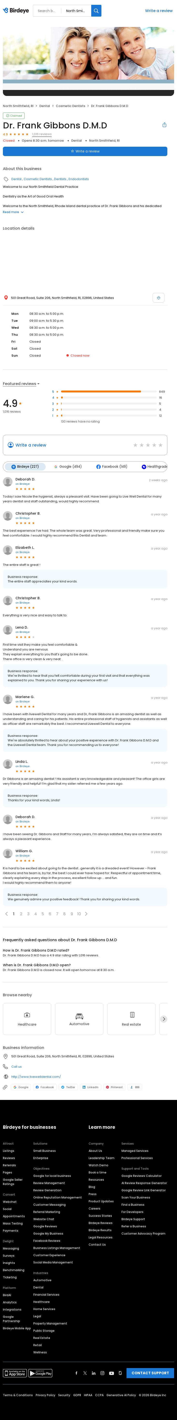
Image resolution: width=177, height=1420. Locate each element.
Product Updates (101, 1201)
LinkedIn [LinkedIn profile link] (91, 1087)
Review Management (49, 1182)
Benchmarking (13, 1270)
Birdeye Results (100, 1230)
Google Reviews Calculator (141, 1175)
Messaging (11, 1248)
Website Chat (43, 1219)
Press (93, 1194)
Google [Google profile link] (21, 1087)
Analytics (10, 1302)
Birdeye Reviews (101, 1222)
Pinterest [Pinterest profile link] (114, 1087)
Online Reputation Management (57, 1197)
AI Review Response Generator (144, 1182)
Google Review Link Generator (143, 1190)
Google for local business (52, 1175)
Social (7, 1208)
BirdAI (7, 1295)
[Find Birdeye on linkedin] (94, 1373)
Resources (96, 1179)
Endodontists (79, 179)
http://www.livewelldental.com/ (36, 1076)
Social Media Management (53, 1262)
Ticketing (10, 1277)
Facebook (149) (110, 466)
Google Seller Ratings (12, 1181)
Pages (7, 1172)
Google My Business (48, 1233)
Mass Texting (13, 1223)
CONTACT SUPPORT (150, 1372)
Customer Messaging (49, 1204)
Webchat (10, 1201)
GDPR (77, 1395)
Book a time (97, 1172)
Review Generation (47, 1190)
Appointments (14, 1216)
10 (79, 913)
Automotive (42, 1280)
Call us (16, 1066)
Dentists (60, 179)
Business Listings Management (56, 1247)
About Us (95, 1150)
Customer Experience (49, 1255)
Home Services (44, 1308)
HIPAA (88, 1395)
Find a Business (132, 1204)
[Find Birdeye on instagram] (102, 1373)
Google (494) (67, 466)
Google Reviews (45, 1226)
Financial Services (46, 1294)
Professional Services (137, 1157)
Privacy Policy (45, 1395)
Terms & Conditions (18, 1395)
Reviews (9, 1157)
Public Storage (44, 1330)
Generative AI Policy (121, 1395)
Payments (10, 1230)
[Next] (163, 1018)
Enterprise (40, 1157)
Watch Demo (98, 1165)
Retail (37, 1345)
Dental (44, 106)
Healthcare (41, 1301)
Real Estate (41, 1337)
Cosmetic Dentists (70, 106)
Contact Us (97, 1244)
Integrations (12, 1309)
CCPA (99, 1395)
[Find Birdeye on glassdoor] (120, 1373)
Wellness (40, 1352)
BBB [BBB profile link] (134, 1087)
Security (64, 1395)
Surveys (8, 1255)
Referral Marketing (46, 1211)
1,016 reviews (42, 134)
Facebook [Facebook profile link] (45, 1087)
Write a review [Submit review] (85, 151)
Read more (13, 212)
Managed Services (135, 1150)
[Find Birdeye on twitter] (85, 1373)
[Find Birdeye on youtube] (111, 1373)
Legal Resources (101, 1237)
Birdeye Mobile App (17, 1328)
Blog (92, 1186)
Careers (94, 1208)
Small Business (44, 1150)
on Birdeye (22, 483)
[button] (86, 913)
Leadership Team (101, 1157)
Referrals (9, 1165)
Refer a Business (133, 1226)
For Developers (132, 1211)
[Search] (96, 11)
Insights (9, 1262)
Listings (8, 1150)
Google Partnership (11, 1318)
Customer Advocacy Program (143, 1233)
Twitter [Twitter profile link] (68, 1087)
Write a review (159, 10)
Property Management (50, 1323)
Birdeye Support (133, 1219)
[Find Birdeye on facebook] (76, 1373)
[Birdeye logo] (17, 10)
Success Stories (100, 1215)
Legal (37, 1316)
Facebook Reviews (46, 1240)
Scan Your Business (135, 1197)
